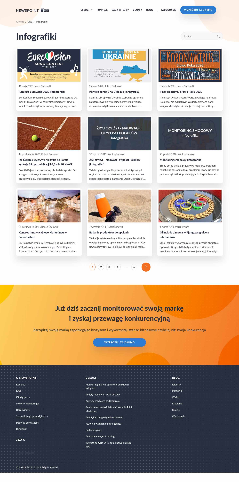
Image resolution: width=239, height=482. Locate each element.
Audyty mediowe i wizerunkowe (105, 400)
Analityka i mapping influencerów (106, 425)
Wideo (176, 403)
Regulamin (22, 437)
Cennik (137, 11)
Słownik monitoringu (28, 410)
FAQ (18, 396)
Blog (149, 11)
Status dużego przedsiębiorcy (33, 424)
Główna (20, 24)
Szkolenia (177, 410)
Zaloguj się (168, 11)
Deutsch (30, 462)
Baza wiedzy (120, 11)
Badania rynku (95, 439)
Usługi (84, 11)
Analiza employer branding (102, 446)
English (20, 462)
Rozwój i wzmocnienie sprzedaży (105, 432)
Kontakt (20, 389)
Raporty (176, 389)
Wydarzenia (179, 424)
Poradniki (177, 396)
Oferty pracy (23, 403)
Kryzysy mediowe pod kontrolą (104, 407)
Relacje (176, 417)
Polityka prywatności (28, 431)
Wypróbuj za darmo (198, 11)
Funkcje (102, 11)
